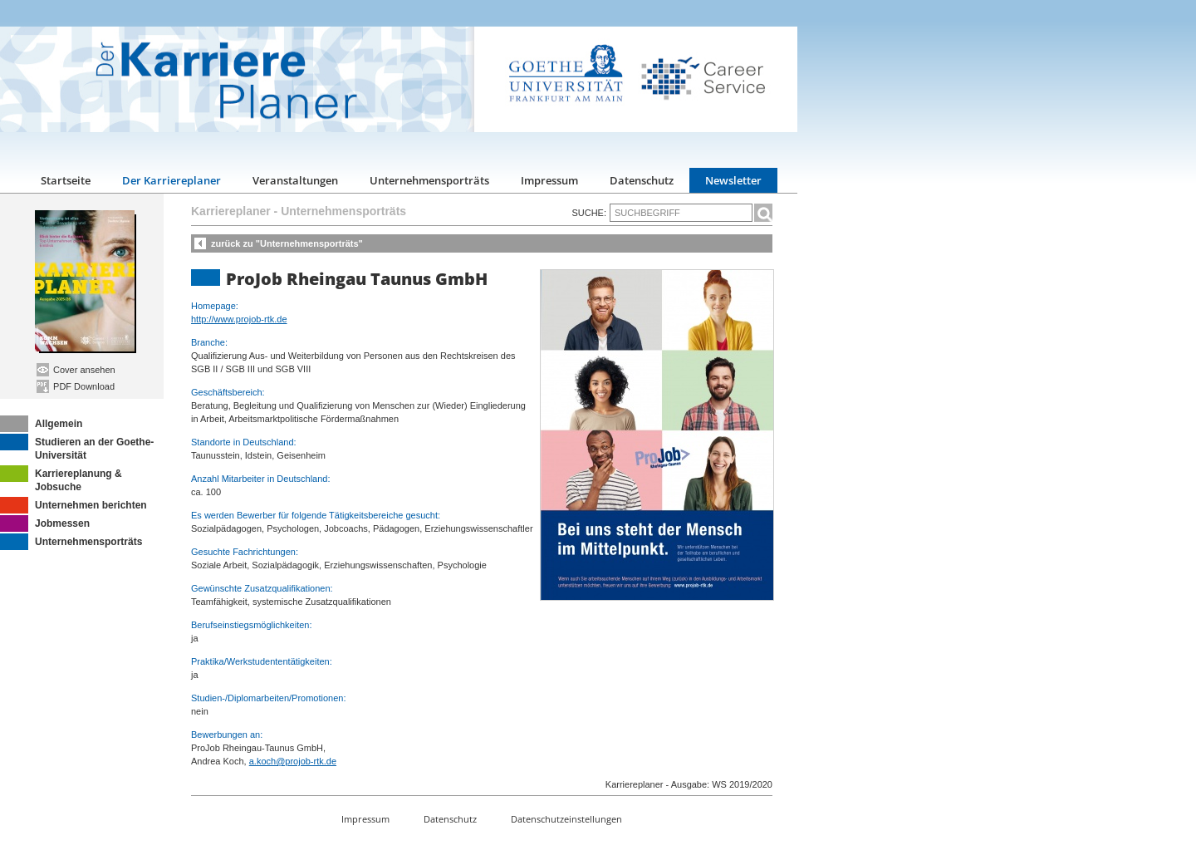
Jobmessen (45, 523)
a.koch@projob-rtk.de (292, 761)
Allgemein (41, 423)
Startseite (66, 180)
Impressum (549, 180)
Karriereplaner (231, 211)
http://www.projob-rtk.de (239, 319)
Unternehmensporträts (429, 180)
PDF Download (76, 386)
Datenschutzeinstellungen (566, 819)
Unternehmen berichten (73, 505)
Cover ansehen (76, 370)
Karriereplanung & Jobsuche (61, 479)
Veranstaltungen (295, 180)
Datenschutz (642, 180)
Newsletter (733, 180)
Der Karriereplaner (171, 180)
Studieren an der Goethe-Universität (77, 447)
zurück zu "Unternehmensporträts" (287, 243)
